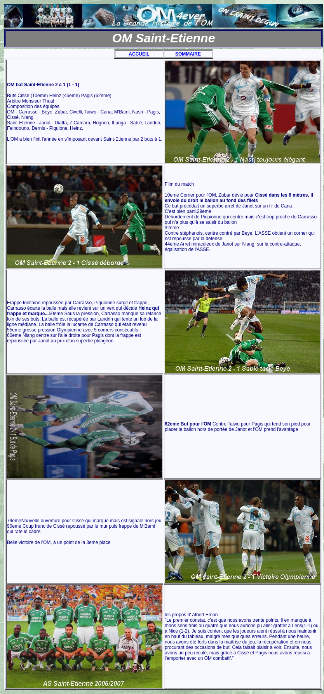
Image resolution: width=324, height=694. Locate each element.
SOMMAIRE (188, 54)
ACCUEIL (139, 54)
